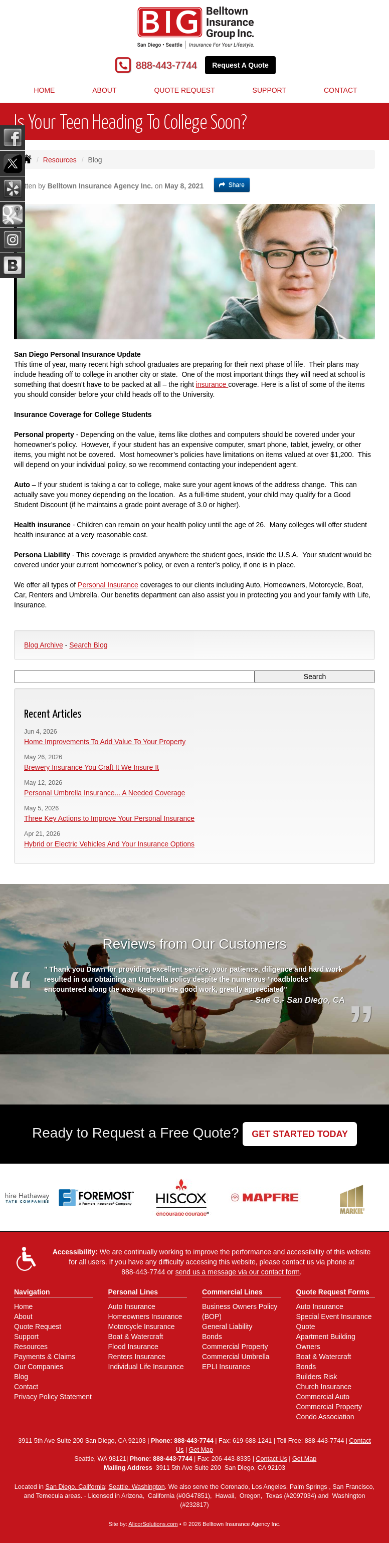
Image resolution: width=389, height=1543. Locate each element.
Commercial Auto (323, 1397)
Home (44, 90)
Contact (26, 1387)
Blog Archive (43, 645)
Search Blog (88, 645)
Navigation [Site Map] (32, 1292)
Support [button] (269, 90)
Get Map (201, 1449)
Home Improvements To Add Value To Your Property (104, 742)
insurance (212, 384)
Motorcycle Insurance (141, 1326)
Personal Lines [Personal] (133, 1292)
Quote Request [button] (184, 90)
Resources (60, 160)
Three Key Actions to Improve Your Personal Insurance (109, 818)
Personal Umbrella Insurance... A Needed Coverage (104, 793)
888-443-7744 (166, 65)
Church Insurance (324, 1387)
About (104, 90)
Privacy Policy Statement (53, 1397)
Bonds (212, 1337)
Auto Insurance (131, 1306)
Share (232, 184)
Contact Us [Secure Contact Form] (271, 1458)
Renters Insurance (136, 1357)
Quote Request (37, 1326)
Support (26, 1337)
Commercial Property (235, 1347)
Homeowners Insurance (145, 1316)
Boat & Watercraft (135, 1337)
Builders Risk (316, 1377)
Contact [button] (340, 90)
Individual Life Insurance (146, 1367)
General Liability (227, 1326)
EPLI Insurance (226, 1367)
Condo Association (325, 1417)
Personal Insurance (108, 585)
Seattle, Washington (137, 1486)
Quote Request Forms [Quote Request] (332, 1292)
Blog (21, 1377)
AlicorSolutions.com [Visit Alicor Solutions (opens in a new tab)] (152, 1524)
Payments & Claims (44, 1357)
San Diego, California (75, 1486)
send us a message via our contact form (237, 1272)
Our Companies (38, 1367)
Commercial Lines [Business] (232, 1292)
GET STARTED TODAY (300, 1134)
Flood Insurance (133, 1347)
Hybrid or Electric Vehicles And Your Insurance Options (109, 844)
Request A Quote (240, 65)
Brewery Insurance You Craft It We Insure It (91, 767)
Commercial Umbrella (236, 1357)
